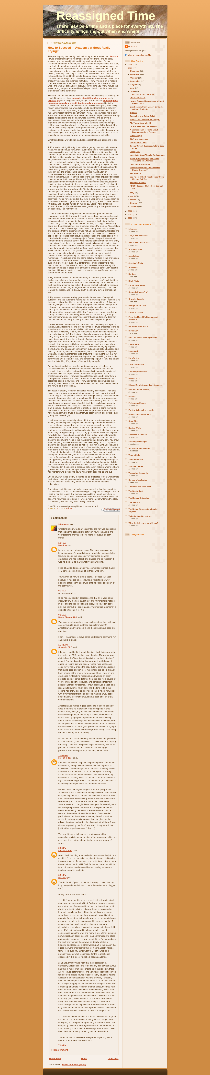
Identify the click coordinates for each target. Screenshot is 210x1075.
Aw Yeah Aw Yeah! (138, 142)
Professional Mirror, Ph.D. (140, 414)
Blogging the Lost (138, 182)
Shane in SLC (65, 647)
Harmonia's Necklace (138, 326)
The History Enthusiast (139, 498)
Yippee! (133, 112)
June (132, 91)
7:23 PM (62, 1045)
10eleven (133, 229)
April (132, 196)
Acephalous (134, 256)
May (132, 193)
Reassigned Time (105, 15)
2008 (130, 211)
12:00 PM (63, 755)
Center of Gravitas (137, 285)
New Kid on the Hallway (139, 389)
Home (84, 1058)
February (134, 203)
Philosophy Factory (137, 403)
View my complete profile (139, 55)
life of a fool (134, 358)
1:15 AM (62, 543)
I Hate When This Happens (142, 94)
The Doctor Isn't (136, 491)
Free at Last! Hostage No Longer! (145, 119)
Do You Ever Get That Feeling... (144, 126)
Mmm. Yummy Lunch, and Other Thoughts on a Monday (144, 159)
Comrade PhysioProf (138, 292)
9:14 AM (62, 590)
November (135, 74)
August (134, 84)
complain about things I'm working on (91, 98)
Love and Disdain (136, 365)
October (134, 78)
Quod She (133, 421)
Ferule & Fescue (136, 312)
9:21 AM (62, 615)
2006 (130, 218)
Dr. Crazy (63, 877)
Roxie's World (135, 428)
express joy (54, 100)
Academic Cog (135, 249)
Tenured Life (134, 455)
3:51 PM (62, 875)
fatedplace (63, 524)
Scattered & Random (138, 435)
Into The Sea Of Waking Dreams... (144, 337)
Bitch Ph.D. (134, 281)
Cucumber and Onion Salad (142, 116)
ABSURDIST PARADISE (139, 242)
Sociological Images (138, 441)
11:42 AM (63, 645)
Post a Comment (59, 1050)
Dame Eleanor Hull (67, 617)
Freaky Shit (135, 151)
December (135, 71)
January (134, 206)
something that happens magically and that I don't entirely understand (83, 101)
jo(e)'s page (134, 344)
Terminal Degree (136, 466)
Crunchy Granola (136, 299)
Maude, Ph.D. (135, 378)
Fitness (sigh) (136, 135)
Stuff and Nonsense (139, 139)
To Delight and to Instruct (140, 516)
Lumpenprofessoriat (138, 371)
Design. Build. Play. (137, 306)
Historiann (114, 56)
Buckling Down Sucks (140, 164)
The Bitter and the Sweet (140, 487)
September (135, 81)
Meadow (62, 545)
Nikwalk (132, 396)
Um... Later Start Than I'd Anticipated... (147, 155)
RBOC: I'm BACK (137, 98)
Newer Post (55, 1058)
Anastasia (133, 267)
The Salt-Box (134, 502)
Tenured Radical (136, 459)
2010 (130, 65)
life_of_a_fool (65, 758)
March (133, 200)
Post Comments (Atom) (74, 1064)
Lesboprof (133, 351)
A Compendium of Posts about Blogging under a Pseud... (144, 131)
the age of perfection (138, 480)
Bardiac (132, 274)
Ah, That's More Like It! (140, 123)
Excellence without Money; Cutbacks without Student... (147, 108)
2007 (130, 214)
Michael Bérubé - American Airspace (145, 385)
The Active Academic (138, 473)
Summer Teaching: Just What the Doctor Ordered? (145, 169)
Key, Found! (135, 173)
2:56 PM (62, 848)
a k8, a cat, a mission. (138, 236)
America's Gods (136, 263)
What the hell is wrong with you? (143, 523)
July (132, 88)
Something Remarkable (139, 448)
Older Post (113, 1058)
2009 (130, 68)
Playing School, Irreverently (141, 410)
